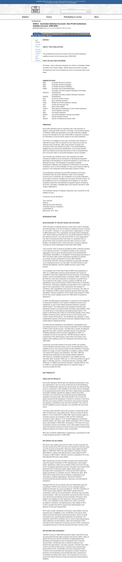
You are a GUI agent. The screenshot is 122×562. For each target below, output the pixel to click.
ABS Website (73, 2)
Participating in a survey (73, 17)
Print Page (41, 36)
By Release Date (36, 21)
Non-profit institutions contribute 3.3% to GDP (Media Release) (38, 55)
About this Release (37, 45)
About (96, 17)
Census (49, 17)
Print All (48, 36)
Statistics (25, 17)
